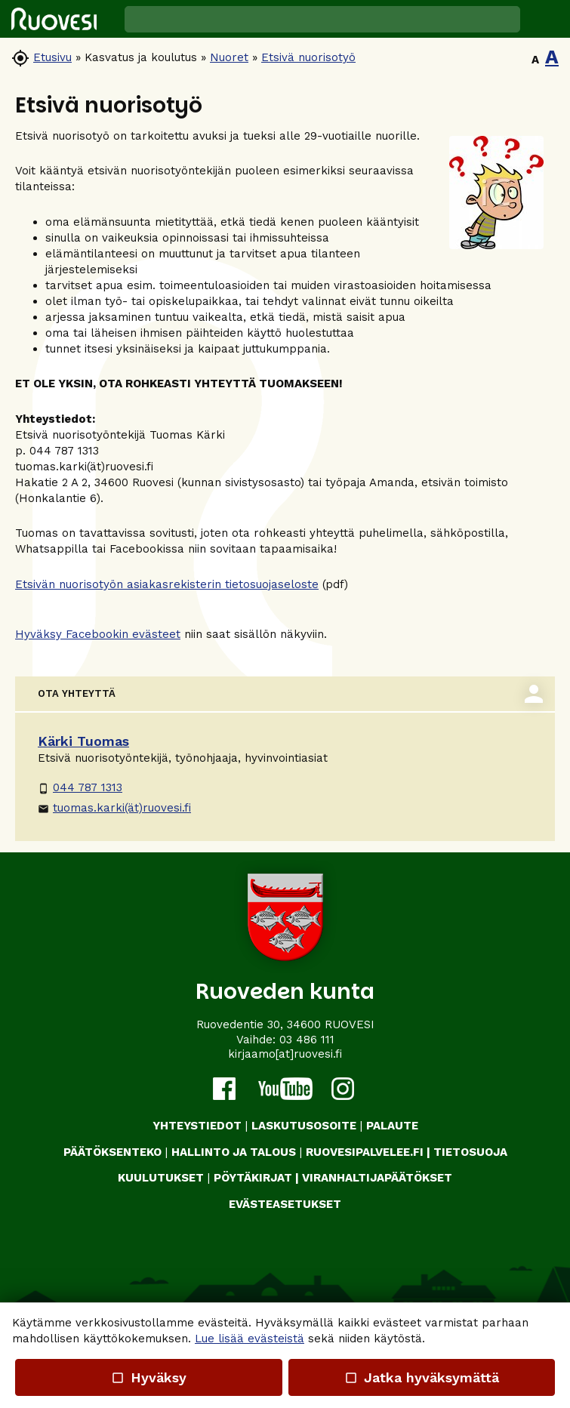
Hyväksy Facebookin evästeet (97, 634)
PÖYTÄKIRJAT (253, 1178)
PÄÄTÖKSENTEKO (112, 1152)
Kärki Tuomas (83, 741)
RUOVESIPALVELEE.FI (365, 1152)
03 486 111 (306, 1039)
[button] (545, 19)
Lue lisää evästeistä (249, 1338)
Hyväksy (148, 1377)
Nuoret (229, 57)
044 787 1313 (80, 787)
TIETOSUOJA (470, 1152)
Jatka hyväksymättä (421, 1377)
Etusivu (52, 57)
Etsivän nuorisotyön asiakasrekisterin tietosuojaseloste (167, 584)
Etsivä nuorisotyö (308, 57)
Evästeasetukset (285, 1204)
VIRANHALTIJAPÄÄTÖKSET (377, 1178)
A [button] (535, 59)
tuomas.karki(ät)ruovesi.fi (114, 808)
